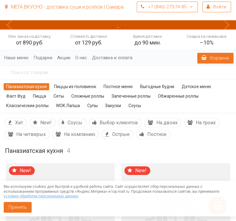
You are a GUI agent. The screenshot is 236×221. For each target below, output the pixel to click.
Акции (63, 57)
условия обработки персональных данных (41, 196)
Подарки (42, 57)
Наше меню (16, 57)
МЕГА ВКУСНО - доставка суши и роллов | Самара (64, 7)
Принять (18, 207)
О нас (81, 57)
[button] (12, 25)
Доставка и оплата (112, 57)
